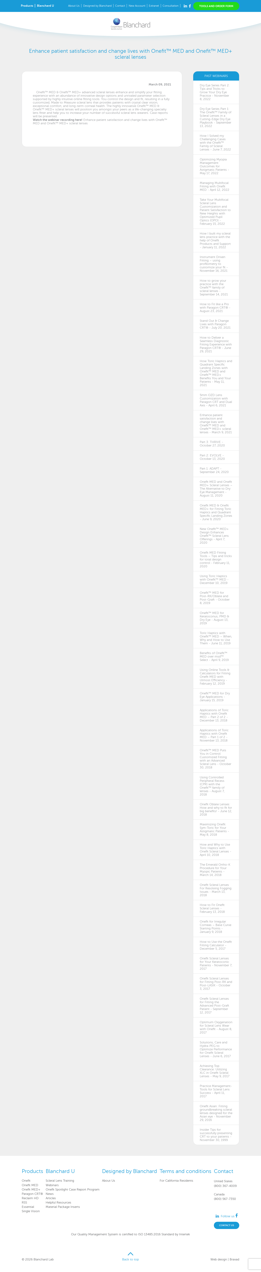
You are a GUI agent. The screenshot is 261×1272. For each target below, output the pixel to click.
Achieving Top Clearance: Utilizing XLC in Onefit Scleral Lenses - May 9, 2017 (214, 1071)
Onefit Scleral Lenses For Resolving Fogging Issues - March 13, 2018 (215, 890)
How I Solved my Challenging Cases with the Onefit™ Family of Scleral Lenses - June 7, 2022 (215, 142)
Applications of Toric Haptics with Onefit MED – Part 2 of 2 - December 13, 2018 (214, 715)
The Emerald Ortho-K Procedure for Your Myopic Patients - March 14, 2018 (215, 870)
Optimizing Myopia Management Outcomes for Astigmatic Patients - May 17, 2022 (214, 166)
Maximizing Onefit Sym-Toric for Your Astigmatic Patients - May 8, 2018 (214, 829)
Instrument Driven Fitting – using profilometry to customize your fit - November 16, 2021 (214, 263)
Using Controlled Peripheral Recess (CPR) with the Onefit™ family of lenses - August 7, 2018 (212, 786)
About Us (74, 5)
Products (27, 5)
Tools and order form (216, 6)
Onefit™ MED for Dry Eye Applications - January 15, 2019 (215, 697)
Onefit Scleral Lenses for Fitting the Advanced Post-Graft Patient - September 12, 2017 (214, 1005)
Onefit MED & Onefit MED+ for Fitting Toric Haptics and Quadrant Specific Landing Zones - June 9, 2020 (216, 512)
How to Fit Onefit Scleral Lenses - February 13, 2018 (212, 908)
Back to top (130, 1259)
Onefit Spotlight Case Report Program (73, 1189)
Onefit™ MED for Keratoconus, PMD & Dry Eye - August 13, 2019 (214, 618)
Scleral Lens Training (60, 1180)
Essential (28, 1207)
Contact (120, 5)
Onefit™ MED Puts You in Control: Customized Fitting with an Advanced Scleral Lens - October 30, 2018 (215, 759)
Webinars (52, 1185)
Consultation (171, 5)
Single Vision (31, 1211)
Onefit (26, 1180)
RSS (24, 1202)
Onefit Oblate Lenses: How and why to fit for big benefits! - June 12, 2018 (216, 809)
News (50, 1194)
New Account (137, 5)
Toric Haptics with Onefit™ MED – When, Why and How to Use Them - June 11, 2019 (216, 638)
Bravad (234, 1259)
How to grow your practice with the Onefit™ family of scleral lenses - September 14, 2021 (214, 287)
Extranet (154, 5)
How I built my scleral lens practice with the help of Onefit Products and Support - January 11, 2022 (215, 240)
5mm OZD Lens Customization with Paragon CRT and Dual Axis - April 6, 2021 (216, 400)
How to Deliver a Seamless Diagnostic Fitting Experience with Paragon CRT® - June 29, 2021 (216, 344)
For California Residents (176, 1180)
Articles (51, 1198)
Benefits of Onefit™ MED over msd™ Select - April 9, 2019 (214, 656)
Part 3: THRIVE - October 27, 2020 (212, 443)
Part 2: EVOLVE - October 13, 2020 (212, 457)
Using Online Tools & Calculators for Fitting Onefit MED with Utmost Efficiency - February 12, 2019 (215, 676)
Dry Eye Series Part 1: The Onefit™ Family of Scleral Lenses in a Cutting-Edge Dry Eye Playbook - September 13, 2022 (215, 117)
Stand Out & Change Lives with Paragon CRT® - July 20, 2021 (215, 324)
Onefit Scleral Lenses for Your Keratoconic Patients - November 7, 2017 (216, 963)
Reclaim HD (30, 1198)
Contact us (226, 1225)
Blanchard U (45, 5)
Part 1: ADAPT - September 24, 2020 (214, 470)
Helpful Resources (58, 1202)
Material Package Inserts (63, 1207)
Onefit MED (30, 1185)
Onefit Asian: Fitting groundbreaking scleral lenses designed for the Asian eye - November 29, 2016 (216, 1113)
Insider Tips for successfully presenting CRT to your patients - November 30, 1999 (216, 1135)
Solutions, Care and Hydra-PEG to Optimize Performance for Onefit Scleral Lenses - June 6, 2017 (216, 1049)
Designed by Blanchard (97, 5)
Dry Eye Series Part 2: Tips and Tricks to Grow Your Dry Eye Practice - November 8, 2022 (215, 92)
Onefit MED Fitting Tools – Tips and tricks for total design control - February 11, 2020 (216, 559)
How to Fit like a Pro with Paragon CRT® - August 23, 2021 (215, 307)
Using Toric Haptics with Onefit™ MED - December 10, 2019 (214, 579)
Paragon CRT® (32, 1194)
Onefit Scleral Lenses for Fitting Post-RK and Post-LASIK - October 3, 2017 (216, 983)
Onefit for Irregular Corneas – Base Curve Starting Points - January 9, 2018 (215, 927)
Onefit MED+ (31, 1189)
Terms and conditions (185, 1171)
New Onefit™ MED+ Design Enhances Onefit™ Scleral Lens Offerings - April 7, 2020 (214, 535)
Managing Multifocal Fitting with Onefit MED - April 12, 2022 (214, 186)
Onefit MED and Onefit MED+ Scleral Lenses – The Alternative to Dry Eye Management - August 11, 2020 (216, 488)
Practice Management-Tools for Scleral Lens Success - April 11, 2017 (216, 1091)
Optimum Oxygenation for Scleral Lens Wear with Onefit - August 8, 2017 (216, 1027)
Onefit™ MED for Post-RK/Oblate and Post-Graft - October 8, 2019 (215, 598)
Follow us (229, 1216)
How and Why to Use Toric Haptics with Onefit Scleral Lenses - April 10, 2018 (215, 850)
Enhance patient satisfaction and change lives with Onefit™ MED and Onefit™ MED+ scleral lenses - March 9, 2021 (216, 423)
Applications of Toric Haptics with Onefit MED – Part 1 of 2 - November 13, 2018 (214, 735)
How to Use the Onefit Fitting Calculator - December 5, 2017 (216, 945)
